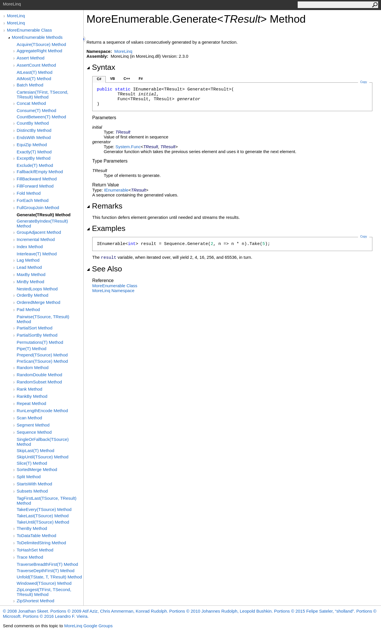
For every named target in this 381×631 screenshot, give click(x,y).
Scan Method (29, 417)
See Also (104, 269)
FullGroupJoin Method (38, 207)
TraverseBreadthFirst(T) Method (47, 564)
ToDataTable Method (36, 535)
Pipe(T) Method (31, 348)
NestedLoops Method (37, 288)
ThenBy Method (32, 528)
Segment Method (33, 424)
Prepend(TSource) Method (42, 354)
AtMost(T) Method (34, 78)
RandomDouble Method (39, 374)
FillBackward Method (37, 178)
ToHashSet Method (35, 549)
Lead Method (29, 267)
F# (141, 79)
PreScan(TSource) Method (42, 361)
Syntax (100, 67)
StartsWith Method (34, 483)
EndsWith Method (34, 137)
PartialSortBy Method (37, 335)
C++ (127, 79)
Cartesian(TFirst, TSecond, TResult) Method (42, 94)
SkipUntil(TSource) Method (42, 456)
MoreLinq (16, 15)
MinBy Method (30, 281)
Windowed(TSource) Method (44, 583)
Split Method (29, 476)
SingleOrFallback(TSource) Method (43, 442)
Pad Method (28, 309)
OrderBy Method (32, 295)
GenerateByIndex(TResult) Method (42, 223)
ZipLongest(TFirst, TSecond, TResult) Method (44, 592)
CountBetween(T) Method (41, 116)
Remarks (104, 206)
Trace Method (30, 557)
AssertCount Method (36, 65)
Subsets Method (32, 491)
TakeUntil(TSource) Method (43, 522)
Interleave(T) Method (37, 253)
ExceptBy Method (34, 158)
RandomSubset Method (39, 381)
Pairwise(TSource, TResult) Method (43, 319)
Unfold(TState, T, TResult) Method (49, 576)
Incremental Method (36, 239)
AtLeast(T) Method (34, 72)
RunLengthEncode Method (42, 410)
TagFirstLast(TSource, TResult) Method (46, 500)
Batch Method (30, 84)
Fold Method (29, 193)
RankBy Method (32, 396)
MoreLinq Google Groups (88, 625)
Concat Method (31, 103)
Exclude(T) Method (35, 165)
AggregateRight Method (39, 50)
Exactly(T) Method (34, 151)
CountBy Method (33, 123)
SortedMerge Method (37, 469)
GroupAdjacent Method (39, 232)
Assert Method (31, 57)
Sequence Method (34, 432)
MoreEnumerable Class (29, 30)
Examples (105, 228)
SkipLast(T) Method (35, 450)
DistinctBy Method (34, 130)
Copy (363, 236)
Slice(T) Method (32, 463)
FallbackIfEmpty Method (40, 171)
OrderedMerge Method (38, 302)
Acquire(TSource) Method (41, 44)
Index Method (30, 246)
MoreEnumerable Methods (37, 37)
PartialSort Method (34, 327)
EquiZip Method (32, 144)
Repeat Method (31, 403)
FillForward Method (35, 186)
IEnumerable (116, 190)
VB (112, 79)
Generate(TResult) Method (44, 214)
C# (99, 79)
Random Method (33, 367)
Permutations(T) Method (40, 342)
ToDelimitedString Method (41, 542)
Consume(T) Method (36, 110)
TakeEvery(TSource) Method (44, 509)
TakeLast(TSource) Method (43, 515)
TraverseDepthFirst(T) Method (45, 570)
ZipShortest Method (35, 600)
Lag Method (28, 260)
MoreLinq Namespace (113, 290)
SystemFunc (128, 146)
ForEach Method (33, 200)
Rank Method (29, 389)
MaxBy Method (31, 274)
